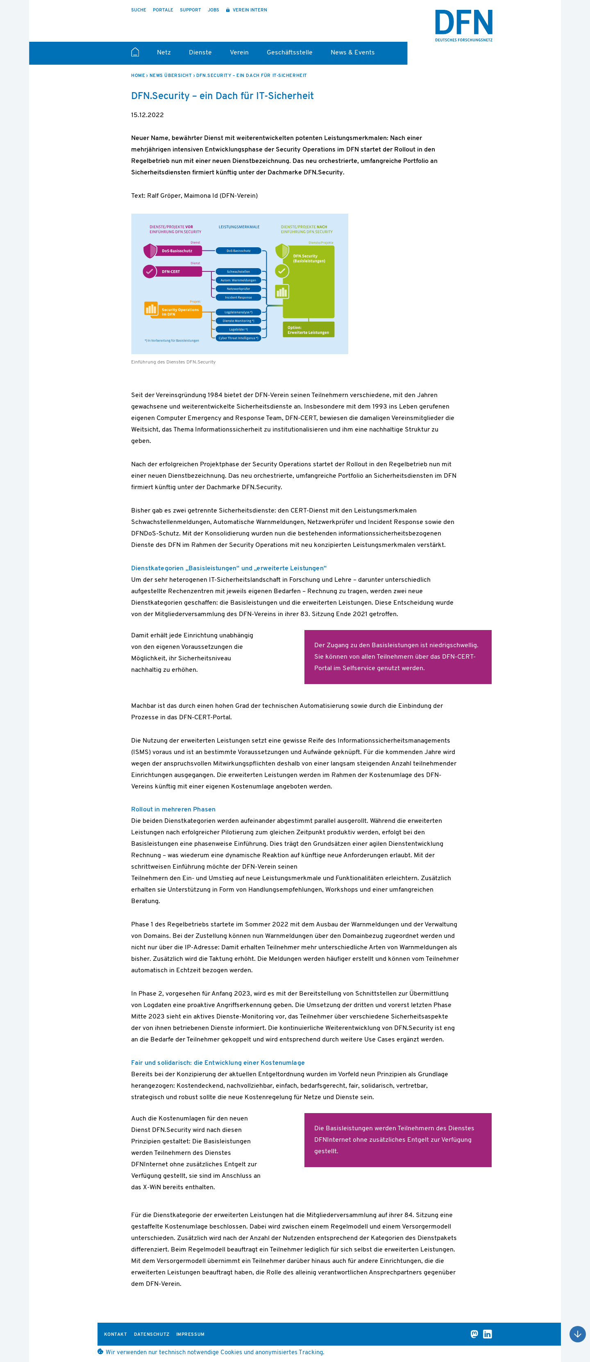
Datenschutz (152, 1335)
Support (190, 10)
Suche (138, 10)
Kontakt (115, 1335)
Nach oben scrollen (578, 1334)
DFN (463, 26)
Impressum (190, 1335)
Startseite (135, 55)
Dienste (200, 53)
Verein (239, 53)
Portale (163, 10)
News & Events (353, 53)
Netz (164, 53)
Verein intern (249, 10)
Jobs (213, 10)
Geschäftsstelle (290, 53)
